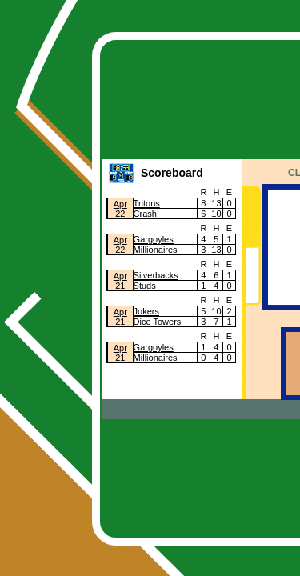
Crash (145, 213)
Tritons (147, 203)
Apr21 (120, 280)
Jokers (146, 311)
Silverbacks (156, 275)
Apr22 (120, 208)
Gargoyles (154, 239)
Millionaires (156, 249)
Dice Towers (158, 321)
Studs (145, 285)
